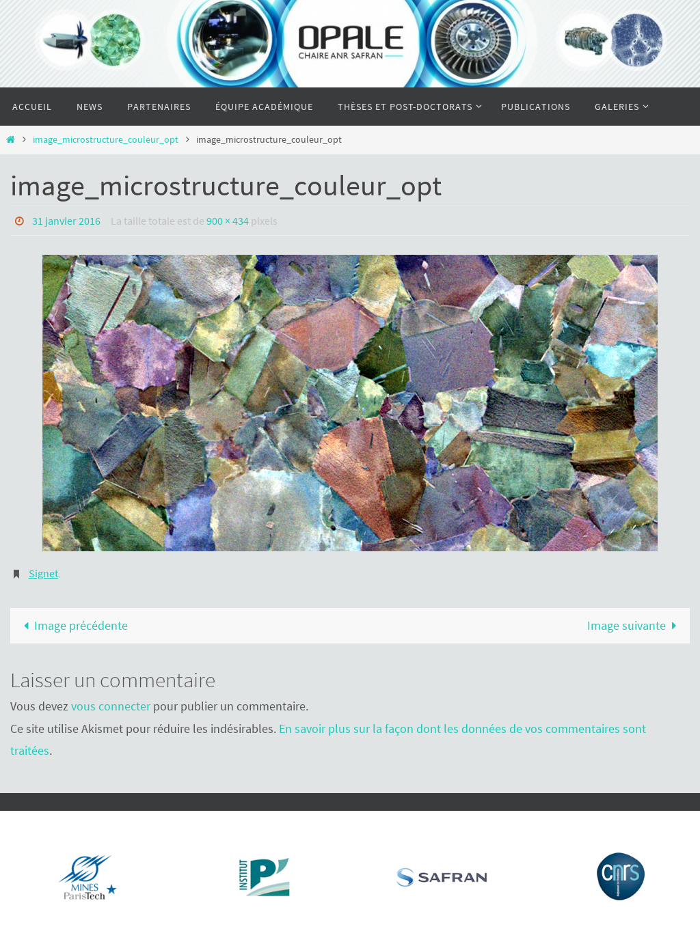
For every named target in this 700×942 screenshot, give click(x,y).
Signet (43, 573)
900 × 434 (227, 220)
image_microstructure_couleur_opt (105, 139)
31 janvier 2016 (66, 220)
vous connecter (110, 706)
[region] (82, 873)
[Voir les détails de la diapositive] (85, 876)
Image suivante (635, 625)
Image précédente (72, 625)
